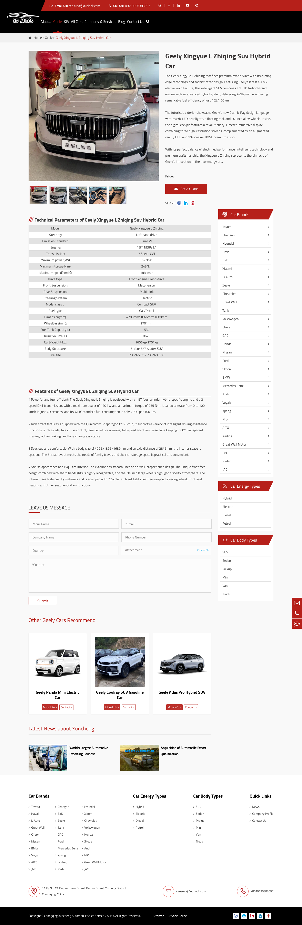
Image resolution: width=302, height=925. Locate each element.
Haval (226, 251)
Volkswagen (230, 318)
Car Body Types (239, 540)
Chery (226, 327)
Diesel (226, 515)
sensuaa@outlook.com (75, 5)
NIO (225, 419)
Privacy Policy (177, 915)
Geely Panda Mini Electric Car (57, 695)
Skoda (226, 369)
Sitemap (158, 915)
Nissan (227, 352)
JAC (224, 469)
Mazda (46, 21)
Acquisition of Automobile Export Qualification (183, 750)
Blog (121, 21)
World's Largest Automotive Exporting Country (88, 750)
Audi (225, 394)
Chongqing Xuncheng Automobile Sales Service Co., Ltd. (79, 915)
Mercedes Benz (232, 385)
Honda (226, 343)
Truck (226, 594)
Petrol (226, 523)
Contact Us (135, 21)
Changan (228, 235)
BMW (226, 377)
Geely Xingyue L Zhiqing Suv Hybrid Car (83, 37)
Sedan (226, 560)
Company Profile (261, 813)
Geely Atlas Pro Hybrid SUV (182, 692)
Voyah (226, 402)
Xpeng (226, 410)
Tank (225, 310)
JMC (225, 452)
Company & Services (100, 21)
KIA (66, 21)
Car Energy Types (241, 486)
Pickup (227, 568)
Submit (42, 601)
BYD (225, 260)
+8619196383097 (129, 5)
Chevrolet (229, 293)
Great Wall (229, 302)
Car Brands (235, 214)
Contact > (66, 707)
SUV (225, 552)
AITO (225, 427)
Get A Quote (186, 188)
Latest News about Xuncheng (61, 729)
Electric (227, 506)
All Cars (76, 21)
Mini (225, 577)
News (255, 806)
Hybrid (227, 498)
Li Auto (227, 276)
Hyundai (228, 243)
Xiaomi (227, 268)
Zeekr (226, 285)
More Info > (50, 707)
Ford (225, 360)
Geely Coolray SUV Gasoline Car (120, 695)
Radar (226, 461)
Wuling (227, 436)
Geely (57, 21)
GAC (225, 335)
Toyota (227, 226)
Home (38, 37)
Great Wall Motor (234, 444)
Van (225, 585)
